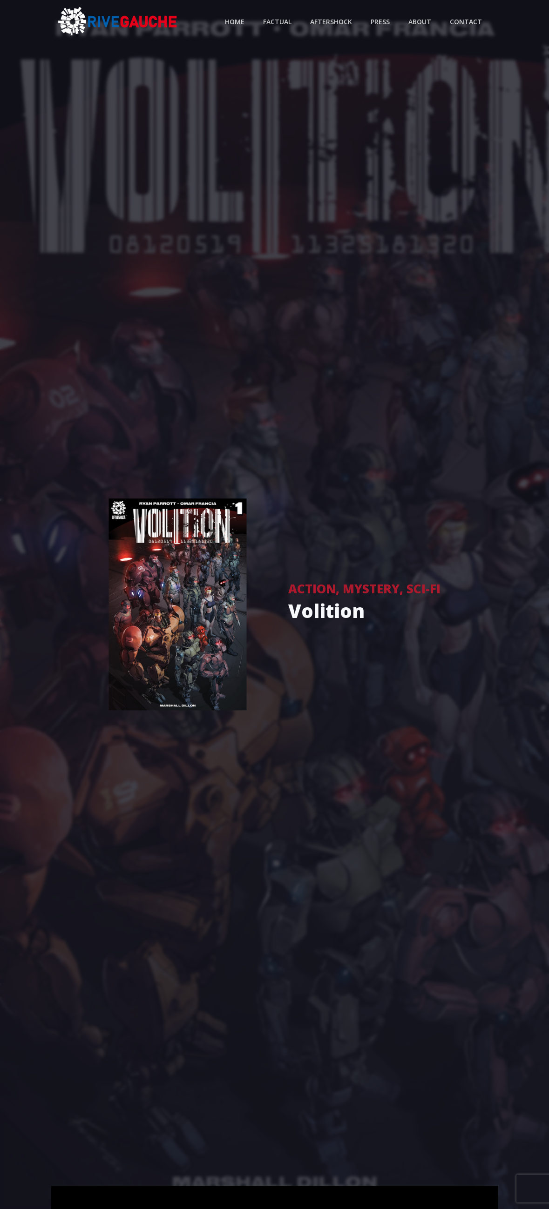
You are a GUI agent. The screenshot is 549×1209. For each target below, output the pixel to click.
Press (380, 21)
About (419, 21)
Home (234, 21)
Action (312, 588)
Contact (466, 21)
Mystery (371, 588)
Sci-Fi (424, 588)
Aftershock (331, 21)
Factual (277, 21)
